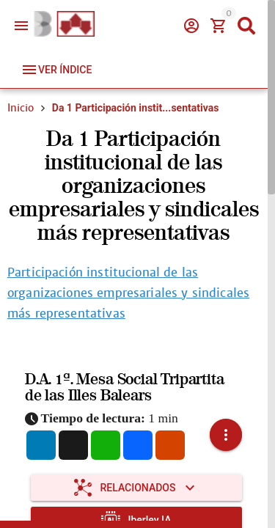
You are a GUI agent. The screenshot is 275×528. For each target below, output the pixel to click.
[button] (226, 435)
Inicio (20, 107)
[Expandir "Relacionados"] (136, 487)
